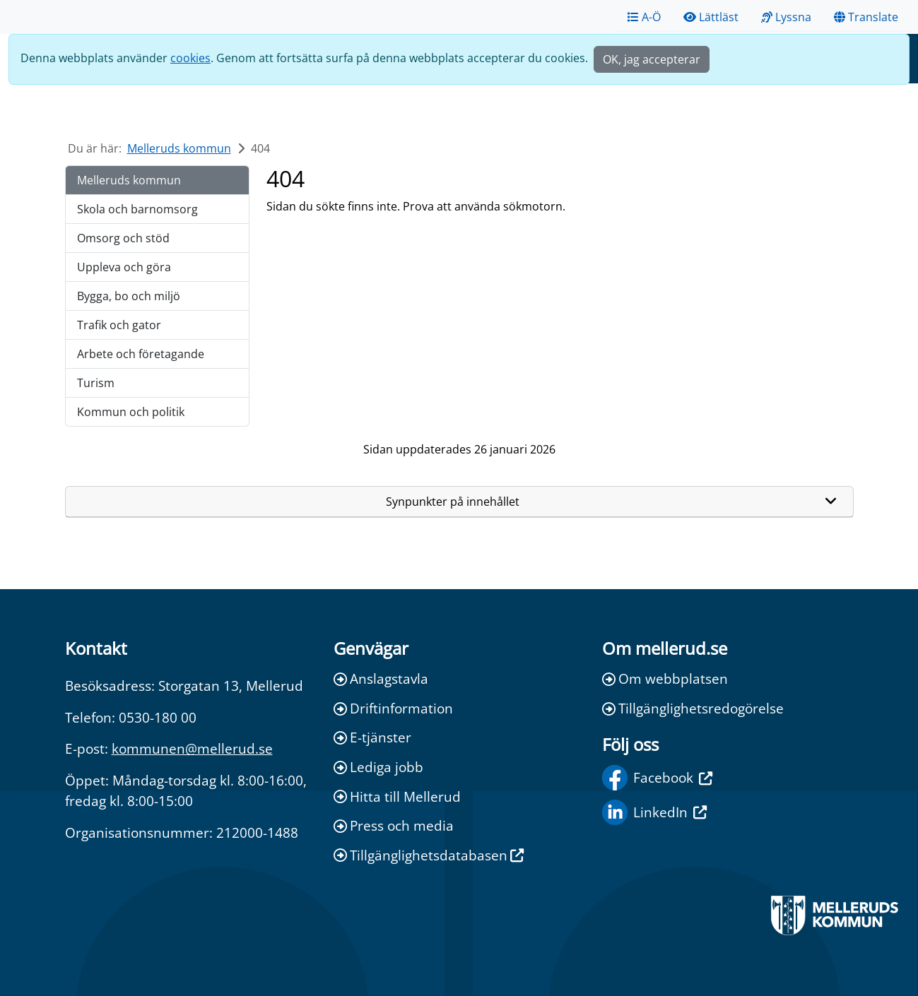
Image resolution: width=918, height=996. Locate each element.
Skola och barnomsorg (137, 209)
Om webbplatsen (665, 678)
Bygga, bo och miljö (128, 296)
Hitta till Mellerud (397, 796)
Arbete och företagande (140, 354)
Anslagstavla (381, 678)
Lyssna (786, 17)
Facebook (657, 777)
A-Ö (644, 17)
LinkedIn (654, 812)
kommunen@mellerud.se (192, 748)
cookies (190, 58)
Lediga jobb (378, 766)
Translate (866, 17)
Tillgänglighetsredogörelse (693, 708)
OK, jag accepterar (651, 59)
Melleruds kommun (179, 148)
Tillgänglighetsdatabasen (429, 855)
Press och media (394, 825)
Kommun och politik (130, 412)
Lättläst (710, 17)
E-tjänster (372, 737)
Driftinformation (393, 708)
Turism (95, 383)
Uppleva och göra (124, 267)
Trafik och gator (119, 325)
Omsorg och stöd (123, 238)
